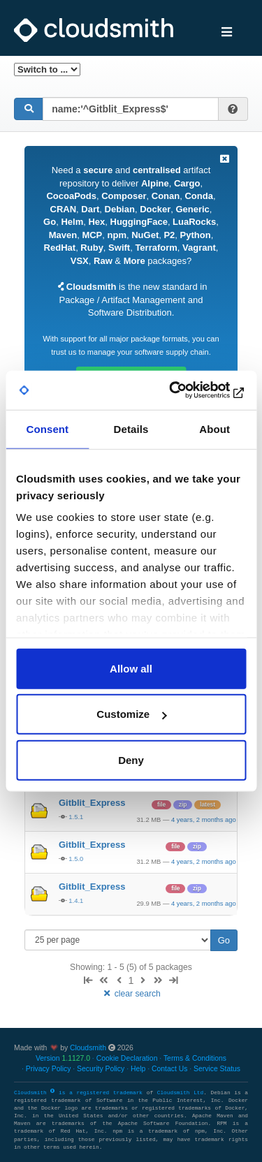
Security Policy (100, 1069)
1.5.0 (75, 858)
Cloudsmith (88, 1048)
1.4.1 (75, 900)
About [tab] (214, 428)
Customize (131, 714)
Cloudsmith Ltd (180, 1092)
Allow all (131, 668)
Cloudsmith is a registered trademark (80, 1092)
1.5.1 (75, 817)
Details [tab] (131, 428)
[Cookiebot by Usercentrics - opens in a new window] (186, 390)
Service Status (217, 1069)
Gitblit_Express (92, 802)
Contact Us (169, 1069)
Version (63, 1058)
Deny (131, 759)
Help (138, 1069)
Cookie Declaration (127, 1058)
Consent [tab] (47, 428)
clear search (131, 994)
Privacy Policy (48, 1069)
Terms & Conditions (194, 1058)
